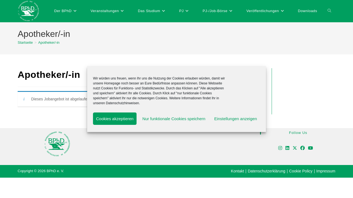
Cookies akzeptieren (114, 118)
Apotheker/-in (49, 42)
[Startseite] (25, 42)
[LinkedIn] (287, 148)
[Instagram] (280, 148)
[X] (295, 148)
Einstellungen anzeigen (235, 118)
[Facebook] (302, 148)
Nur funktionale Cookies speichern (173, 118)
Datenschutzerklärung (266, 171)
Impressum (325, 171)
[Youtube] (310, 148)
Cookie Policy (300, 171)
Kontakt (237, 171)
